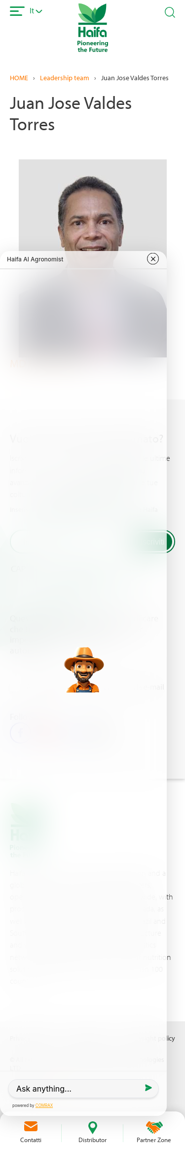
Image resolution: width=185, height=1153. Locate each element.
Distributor (92, 1140)
